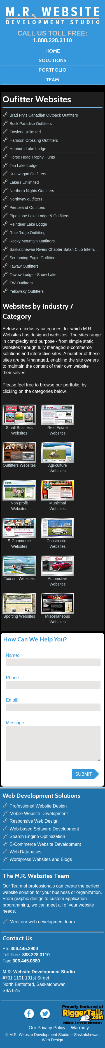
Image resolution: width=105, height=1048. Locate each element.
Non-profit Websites (19, 495)
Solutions (53, 60)
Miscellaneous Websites (57, 608)
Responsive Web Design (34, 821)
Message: (15, 722)
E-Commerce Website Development (45, 844)
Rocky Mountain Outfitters (32, 241)
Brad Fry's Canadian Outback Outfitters (44, 115)
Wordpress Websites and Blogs (41, 859)
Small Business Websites (19, 420)
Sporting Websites (19, 606)
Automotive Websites (57, 571)
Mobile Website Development (39, 813)
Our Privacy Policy (47, 1027)
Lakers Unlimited (24, 182)
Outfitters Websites (19, 455)
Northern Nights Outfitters (32, 190)
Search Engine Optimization (37, 836)
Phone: (13, 677)
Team (52, 80)
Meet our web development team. (43, 921)
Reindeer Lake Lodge (28, 224)
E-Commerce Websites (19, 533)
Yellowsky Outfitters (27, 291)
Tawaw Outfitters (24, 266)
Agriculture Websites (57, 457)
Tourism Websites (19, 568)
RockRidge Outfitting (27, 232)
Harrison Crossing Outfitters (34, 140)
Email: (12, 700)
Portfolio (52, 70)
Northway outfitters (26, 199)
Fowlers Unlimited (25, 132)
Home (52, 51)
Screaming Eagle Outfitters (33, 258)
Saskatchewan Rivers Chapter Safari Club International (54, 249)
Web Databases (25, 851)
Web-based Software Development (44, 829)
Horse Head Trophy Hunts (32, 157)
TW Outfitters (21, 283)
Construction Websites (57, 533)
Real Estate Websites (57, 420)
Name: (12, 655)
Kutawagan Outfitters (28, 174)
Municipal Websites (57, 495)
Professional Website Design (38, 806)
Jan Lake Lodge (24, 165)
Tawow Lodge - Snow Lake (33, 274)
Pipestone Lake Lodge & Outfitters (39, 216)
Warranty (80, 1027)
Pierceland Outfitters (27, 207)
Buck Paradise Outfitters (31, 123)
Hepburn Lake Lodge (28, 149)
